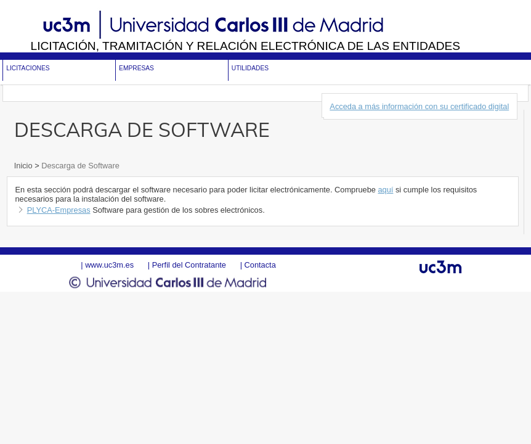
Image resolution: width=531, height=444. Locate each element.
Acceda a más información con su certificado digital (419, 106)
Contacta (260, 264)
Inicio (24, 165)
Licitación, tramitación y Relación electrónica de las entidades (245, 46)
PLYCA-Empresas (59, 210)
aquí (385, 189)
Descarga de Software (79, 165)
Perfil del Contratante (189, 264)
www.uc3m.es (109, 264)
